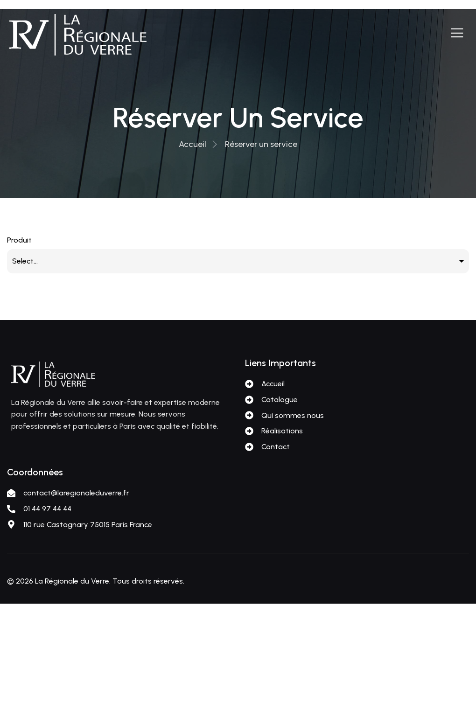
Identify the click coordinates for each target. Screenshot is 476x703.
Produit (19, 240)
